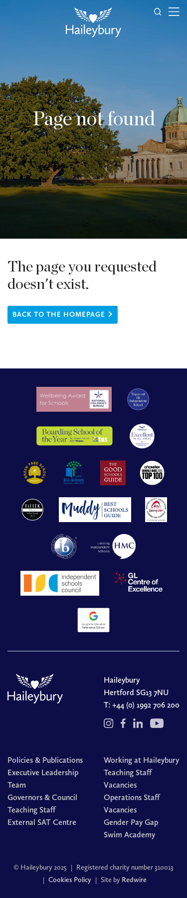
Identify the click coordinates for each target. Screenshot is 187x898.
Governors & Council (42, 797)
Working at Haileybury (141, 760)
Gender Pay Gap (131, 822)
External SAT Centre (41, 822)
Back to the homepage (58, 314)
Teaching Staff (31, 809)
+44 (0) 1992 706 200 (146, 705)
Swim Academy (129, 834)
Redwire (134, 880)
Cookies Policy (69, 880)
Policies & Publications (45, 760)
